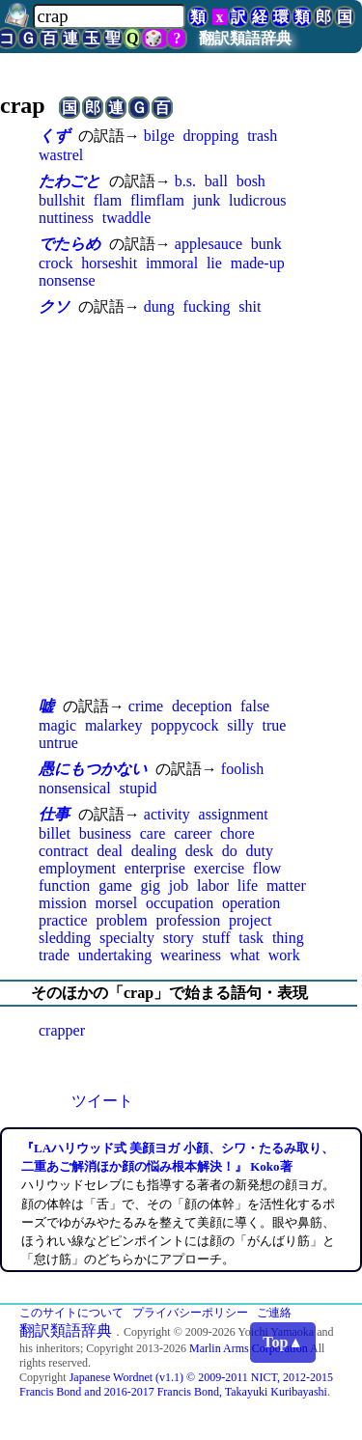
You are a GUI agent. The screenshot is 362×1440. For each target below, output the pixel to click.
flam (108, 200)
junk (206, 200)
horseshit (109, 263)
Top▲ (283, 1342)
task (251, 937)
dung (159, 306)
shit (249, 306)
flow (267, 868)
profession (188, 920)
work (284, 955)
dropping (211, 135)
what (245, 955)
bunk (266, 243)
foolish (242, 769)
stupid (137, 788)
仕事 (54, 814)
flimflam (157, 200)
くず (54, 135)
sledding (65, 937)
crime (145, 706)
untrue (58, 742)
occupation (179, 903)
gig (150, 885)
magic (57, 725)
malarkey (114, 725)
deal (110, 851)
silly (240, 725)
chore (237, 833)
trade (54, 955)
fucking (207, 306)
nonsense (67, 280)
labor (213, 885)
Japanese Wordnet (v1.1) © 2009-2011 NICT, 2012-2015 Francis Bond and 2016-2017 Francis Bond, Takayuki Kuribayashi (176, 1384)
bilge (159, 135)
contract (64, 851)
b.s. (185, 181)
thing (288, 937)
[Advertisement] (181, 506)
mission (63, 903)
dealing (154, 851)
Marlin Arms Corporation (248, 1348)
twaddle (127, 217)
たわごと (69, 181)
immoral (172, 263)
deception (202, 706)
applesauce (208, 243)
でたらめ (69, 243)
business (105, 833)
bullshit (62, 200)
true (275, 725)
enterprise (155, 868)
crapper (62, 1030)
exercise (219, 868)
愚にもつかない (93, 769)
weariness (190, 955)
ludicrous (258, 200)
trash (262, 135)
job (178, 885)
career (192, 833)
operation (251, 903)
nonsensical (75, 788)
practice (63, 920)
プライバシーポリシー (190, 1312)
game (115, 885)
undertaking (115, 955)
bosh (251, 181)
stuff (216, 937)
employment (77, 868)
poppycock (184, 725)
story (178, 937)
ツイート (102, 1101)
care (153, 833)
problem (121, 920)
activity (167, 814)
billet (54, 833)
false (254, 706)
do (229, 851)
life (247, 885)
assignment (233, 814)
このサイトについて (71, 1312)
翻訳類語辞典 (245, 38)
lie (214, 263)
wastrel (61, 155)
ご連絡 (274, 1312)
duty (259, 851)
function (64, 885)
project (250, 920)
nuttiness (66, 217)
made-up (258, 263)
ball (216, 181)
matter (286, 885)
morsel (117, 903)
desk (199, 851)
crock (56, 263)
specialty (126, 937)
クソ (54, 306)
